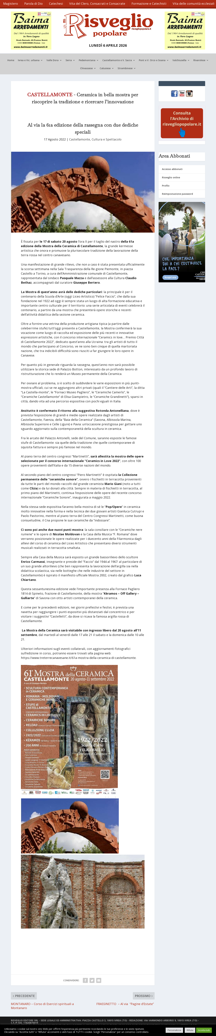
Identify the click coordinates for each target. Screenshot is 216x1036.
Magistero (10, 3)
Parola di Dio (34, 3)
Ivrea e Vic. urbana (28, 59)
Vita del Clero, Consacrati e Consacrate (99, 3)
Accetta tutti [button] (204, 1030)
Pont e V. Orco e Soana (152, 59)
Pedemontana (87, 59)
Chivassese (86, 67)
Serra (69, 59)
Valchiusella (179, 59)
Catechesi (57, 3)
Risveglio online (171, 176)
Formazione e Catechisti (151, 3)
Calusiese (105, 67)
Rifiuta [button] (190, 1030)
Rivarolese (199, 59)
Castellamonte (79, 138)
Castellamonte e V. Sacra (117, 59)
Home (10, 59)
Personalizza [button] (174, 1030)
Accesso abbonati (172, 168)
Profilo (165, 184)
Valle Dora (53, 59)
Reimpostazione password (177, 192)
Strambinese (125, 67)
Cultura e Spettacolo (106, 138)
